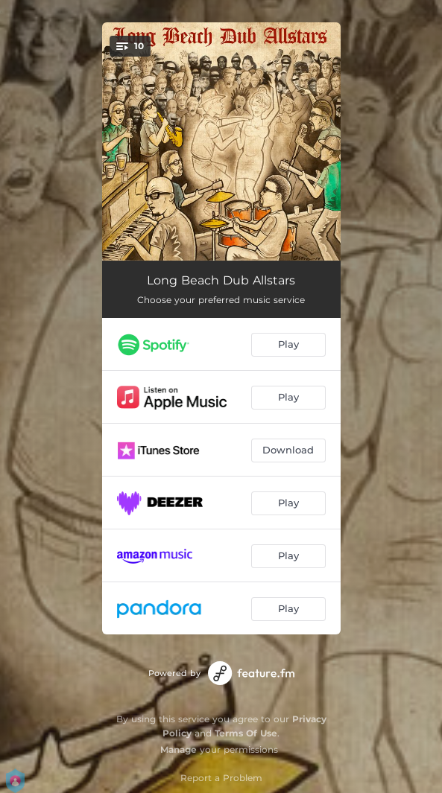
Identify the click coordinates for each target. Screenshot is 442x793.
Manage (178, 749)
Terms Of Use (246, 733)
